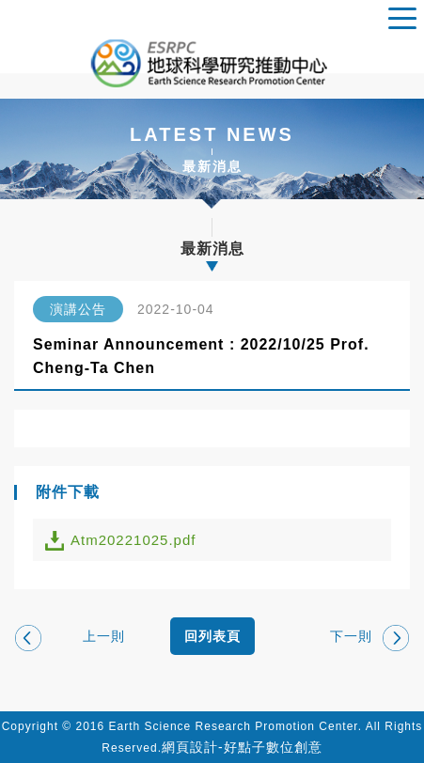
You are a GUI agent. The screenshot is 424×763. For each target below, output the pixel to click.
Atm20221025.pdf (133, 540)
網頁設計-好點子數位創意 (242, 747)
